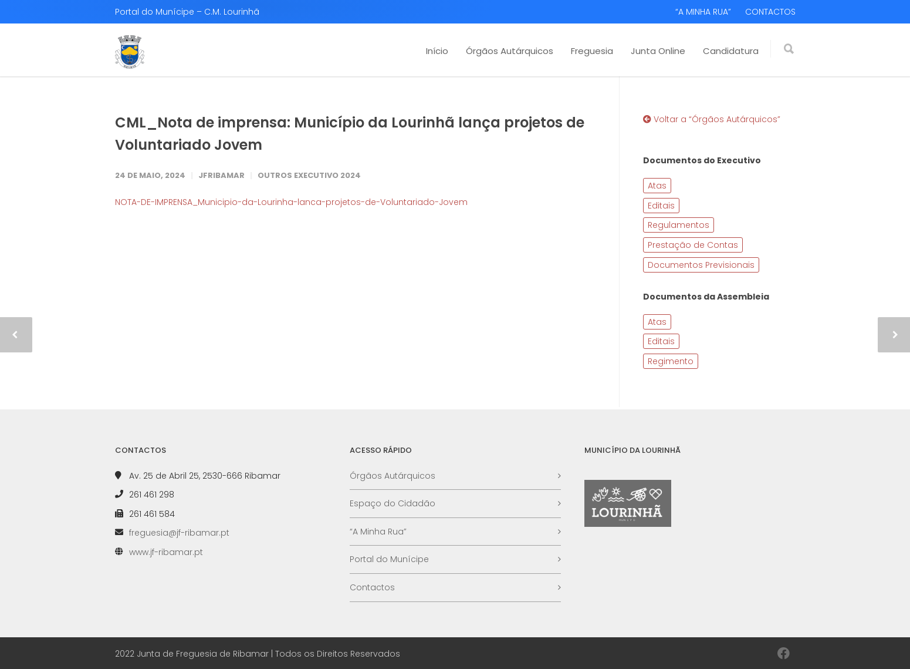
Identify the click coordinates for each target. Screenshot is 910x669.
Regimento (671, 361)
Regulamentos (678, 225)
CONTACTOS (770, 12)
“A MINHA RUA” (703, 12)
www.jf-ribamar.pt (166, 552)
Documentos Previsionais (701, 265)
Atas (657, 185)
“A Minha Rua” (378, 531)
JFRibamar (221, 175)
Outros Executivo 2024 (309, 175)
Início (437, 51)
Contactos (372, 587)
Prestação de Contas (693, 245)
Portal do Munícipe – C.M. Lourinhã (187, 12)
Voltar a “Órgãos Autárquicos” (711, 119)
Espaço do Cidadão (392, 503)
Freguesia (592, 51)
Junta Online (658, 51)
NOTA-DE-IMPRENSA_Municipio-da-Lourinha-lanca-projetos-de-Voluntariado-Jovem (291, 202)
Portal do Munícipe (389, 559)
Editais (661, 205)
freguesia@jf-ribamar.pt (179, 533)
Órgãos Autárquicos (509, 51)
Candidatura (731, 51)
